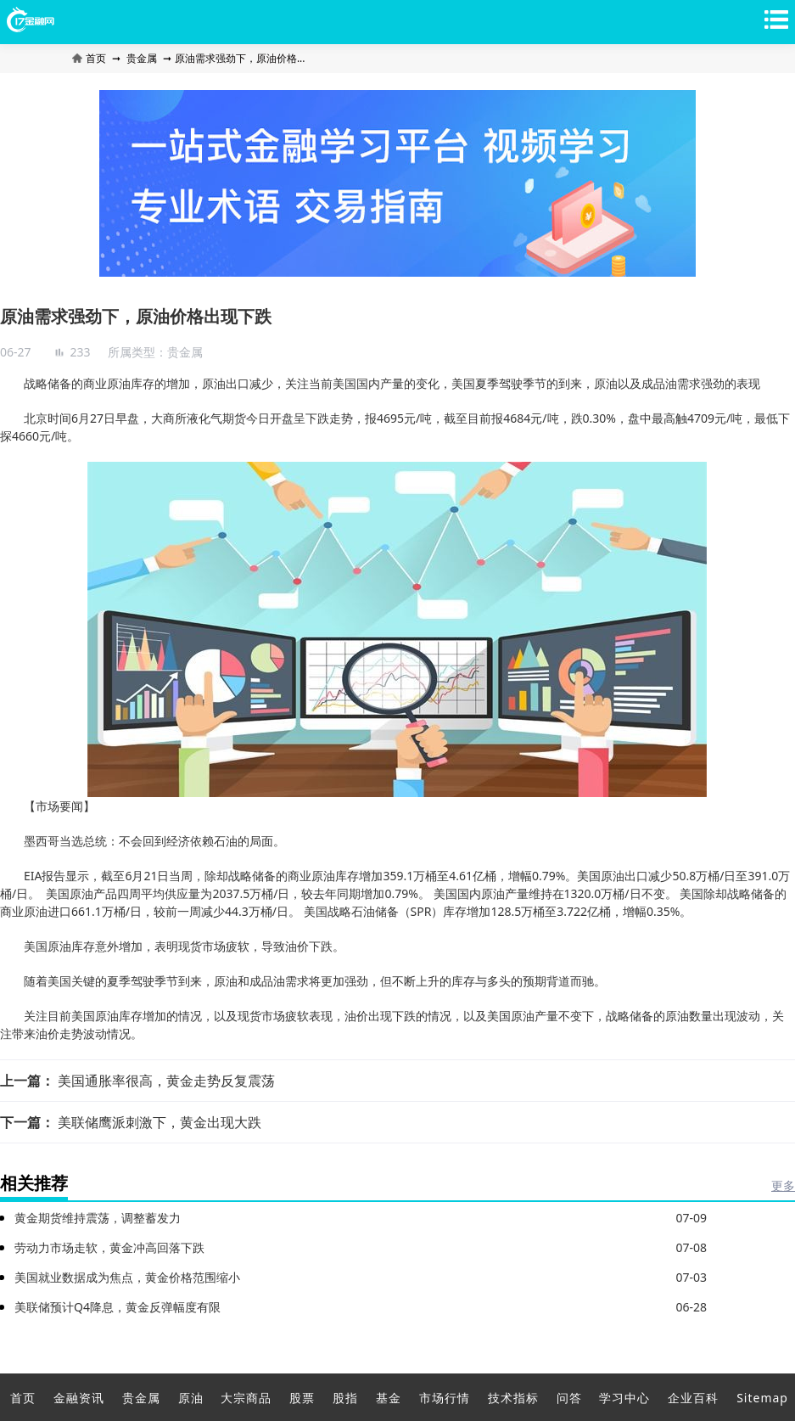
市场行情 (444, 1398)
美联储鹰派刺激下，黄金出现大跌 (159, 1122)
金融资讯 (78, 1398)
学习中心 (624, 1398)
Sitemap (762, 1398)
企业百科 (693, 1398)
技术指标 (513, 1398)
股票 (302, 1398)
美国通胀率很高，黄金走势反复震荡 (166, 1080)
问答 (569, 1398)
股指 (345, 1398)
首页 (90, 58)
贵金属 (141, 58)
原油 (191, 1398)
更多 (783, 1185)
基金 (388, 1398)
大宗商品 (246, 1398)
